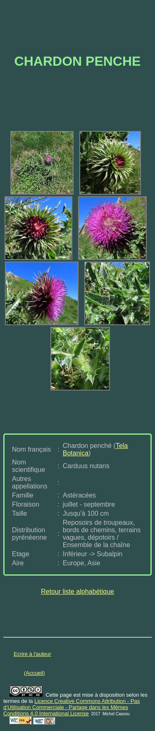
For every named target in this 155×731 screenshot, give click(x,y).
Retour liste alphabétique (77, 591)
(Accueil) (34, 673)
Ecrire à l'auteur (32, 654)
